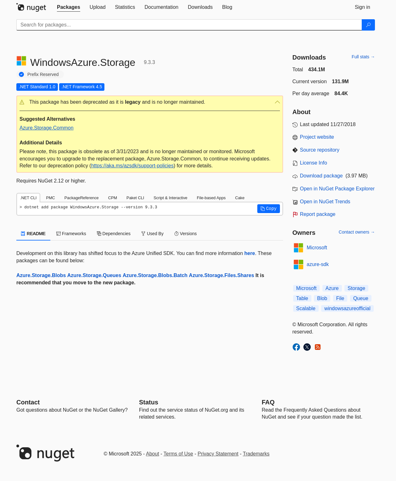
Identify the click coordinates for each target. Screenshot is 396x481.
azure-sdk (318, 264)
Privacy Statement (218, 453)
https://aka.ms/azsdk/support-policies (132, 165)
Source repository (319, 150)
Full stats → (363, 56)
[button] (150, 102)
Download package (321, 175)
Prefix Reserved (43, 74)
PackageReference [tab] (81, 197)
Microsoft (317, 247)
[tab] (68, 7)
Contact (28, 402)
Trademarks (256, 453)
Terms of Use (178, 453)
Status (148, 402)
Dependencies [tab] (114, 233)
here (249, 253)
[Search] (368, 25)
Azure (332, 288)
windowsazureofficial (347, 308)
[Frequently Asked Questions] (268, 402)
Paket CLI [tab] (135, 197)
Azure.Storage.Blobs (41, 275)
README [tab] (33, 233)
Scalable (305, 308)
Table (302, 298)
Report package (318, 214)
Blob (322, 298)
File (340, 298)
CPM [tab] (112, 197)
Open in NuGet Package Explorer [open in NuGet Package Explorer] (337, 188)
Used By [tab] (152, 233)
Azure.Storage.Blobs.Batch (155, 275)
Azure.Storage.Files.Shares (221, 275)
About (152, 453)
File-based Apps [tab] (211, 197)
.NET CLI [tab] (28, 197)
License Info (313, 162)
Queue (360, 298)
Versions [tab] (185, 233)
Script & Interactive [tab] (170, 197)
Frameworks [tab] (71, 233)
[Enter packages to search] (189, 25)
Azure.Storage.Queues (94, 275)
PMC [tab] (50, 197)
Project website (317, 137)
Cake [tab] (239, 197)
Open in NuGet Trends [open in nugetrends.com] (325, 201)
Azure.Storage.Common (47, 127)
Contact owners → (357, 232)
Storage (356, 288)
